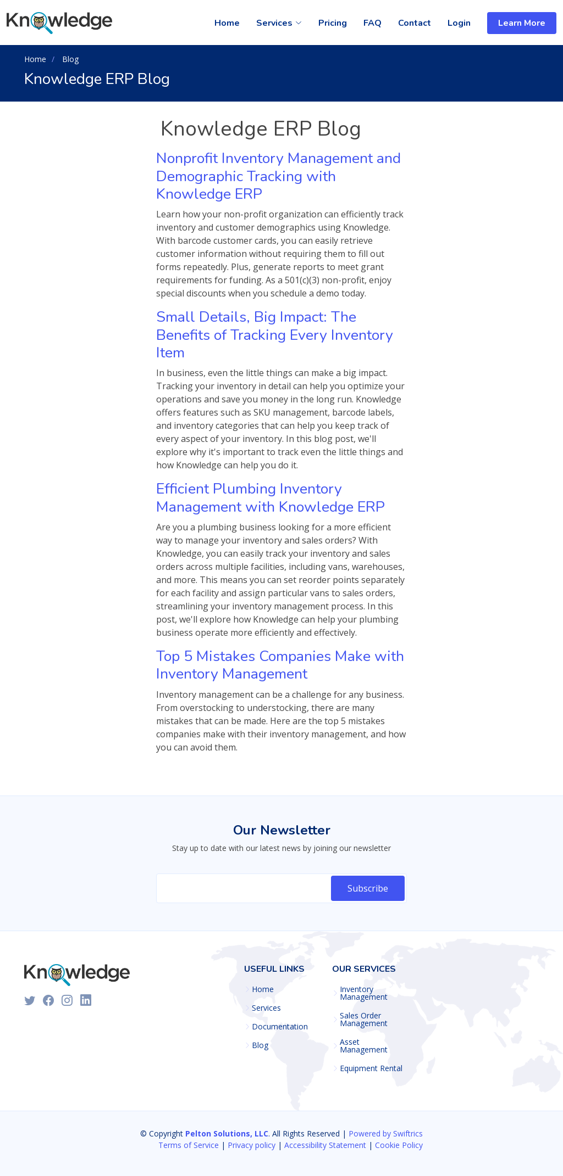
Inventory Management (364, 993)
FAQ (372, 23)
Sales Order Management (364, 1019)
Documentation (280, 1027)
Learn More (521, 23)
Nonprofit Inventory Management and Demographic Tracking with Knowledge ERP (278, 176)
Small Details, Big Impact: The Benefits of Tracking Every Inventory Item (274, 335)
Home (227, 23)
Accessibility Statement (325, 1145)
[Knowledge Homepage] (61, 23)
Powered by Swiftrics (386, 1133)
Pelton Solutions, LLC (226, 1133)
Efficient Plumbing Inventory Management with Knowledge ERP (270, 498)
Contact (414, 23)
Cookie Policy (399, 1145)
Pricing (332, 23)
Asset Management (364, 1046)
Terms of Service (188, 1145)
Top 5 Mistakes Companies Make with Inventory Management (280, 665)
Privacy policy (251, 1145)
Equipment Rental (371, 1068)
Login (459, 23)
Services (266, 1008)
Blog (260, 1045)
